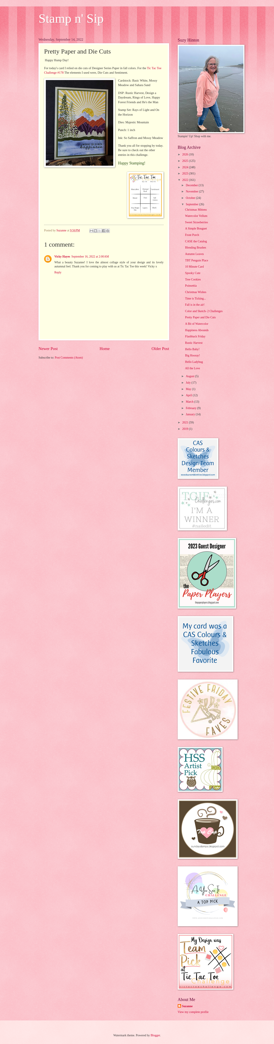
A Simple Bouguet (196, 228)
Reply (57, 272)
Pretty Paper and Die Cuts (200, 317)
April (189, 395)
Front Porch (192, 235)
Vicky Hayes (62, 256)
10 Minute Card (194, 266)
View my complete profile (193, 1012)
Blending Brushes (195, 247)
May (189, 389)
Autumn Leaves (194, 254)
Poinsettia (191, 285)
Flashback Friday (195, 336)
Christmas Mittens (196, 209)
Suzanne (187, 1006)
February (191, 408)
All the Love (192, 368)
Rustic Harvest (194, 342)
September (192, 204)
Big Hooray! (192, 355)
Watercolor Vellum (196, 215)
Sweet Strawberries (196, 222)
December (192, 185)
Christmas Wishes (195, 292)
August (190, 376)
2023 (185, 173)
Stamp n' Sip (71, 18)
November (192, 191)
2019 (185, 428)
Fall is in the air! (194, 304)
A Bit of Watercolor (196, 323)
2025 (185, 160)
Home (105, 348)
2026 (185, 154)
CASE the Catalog (196, 241)
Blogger (155, 1035)
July (188, 382)
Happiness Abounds (196, 330)
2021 (185, 422)
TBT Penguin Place (196, 260)
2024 (185, 167)
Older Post (160, 348)
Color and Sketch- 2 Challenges (204, 311)
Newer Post (48, 348)
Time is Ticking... (195, 298)
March (190, 401)
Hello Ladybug (194, 361)
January (191, 414)
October (191, 198)
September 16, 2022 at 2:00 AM (90, 256)
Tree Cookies (193, 279)
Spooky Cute (192, 273)
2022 (185, 180)
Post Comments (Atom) (69, 357)
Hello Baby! (192, 349)
